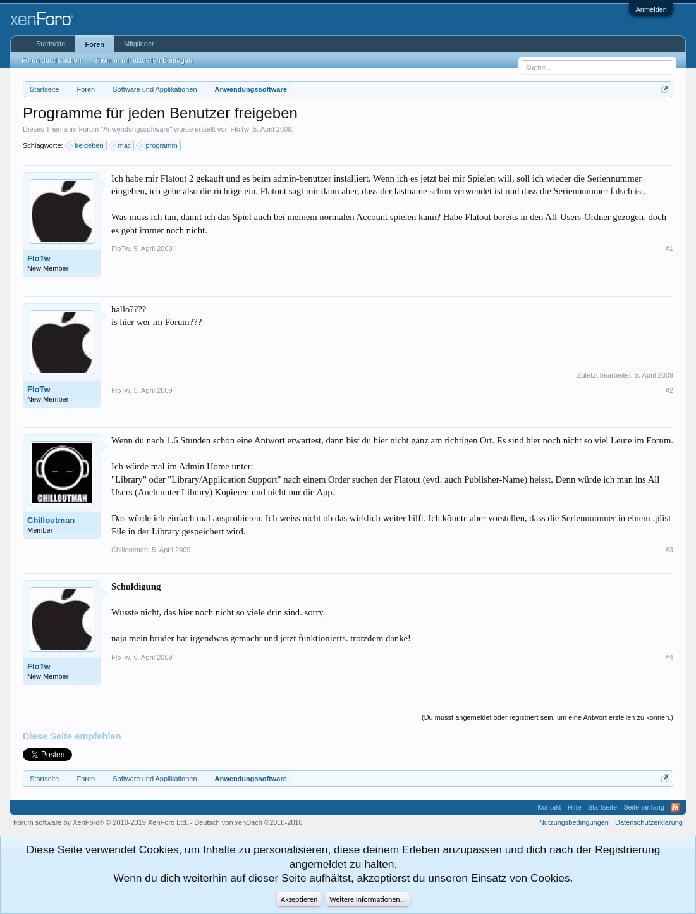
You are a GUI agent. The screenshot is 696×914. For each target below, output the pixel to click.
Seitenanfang (643, 807)
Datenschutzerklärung (649, 822)
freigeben (87, 145)
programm (159, 145)
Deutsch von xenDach (248, 822)
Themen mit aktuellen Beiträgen (143, 60)
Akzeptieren (299, 899)
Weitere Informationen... (367, 899)
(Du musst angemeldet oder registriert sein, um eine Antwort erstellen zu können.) (547, 717)
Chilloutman (51, 520)
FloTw (240, 129)
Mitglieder (139, 43)
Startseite (50, 43)
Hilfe (575, 807)
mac (122, 145)
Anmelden (651, 9)
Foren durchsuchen (51, 60)
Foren (94, 44)
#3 (669, 549)
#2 (669, 390)
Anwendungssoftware (136, 129)
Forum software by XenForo (100, 822)
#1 (669, 248)
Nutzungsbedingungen (574, 822)
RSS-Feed (675, 807)
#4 (669, 657)
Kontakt (549, 807)
